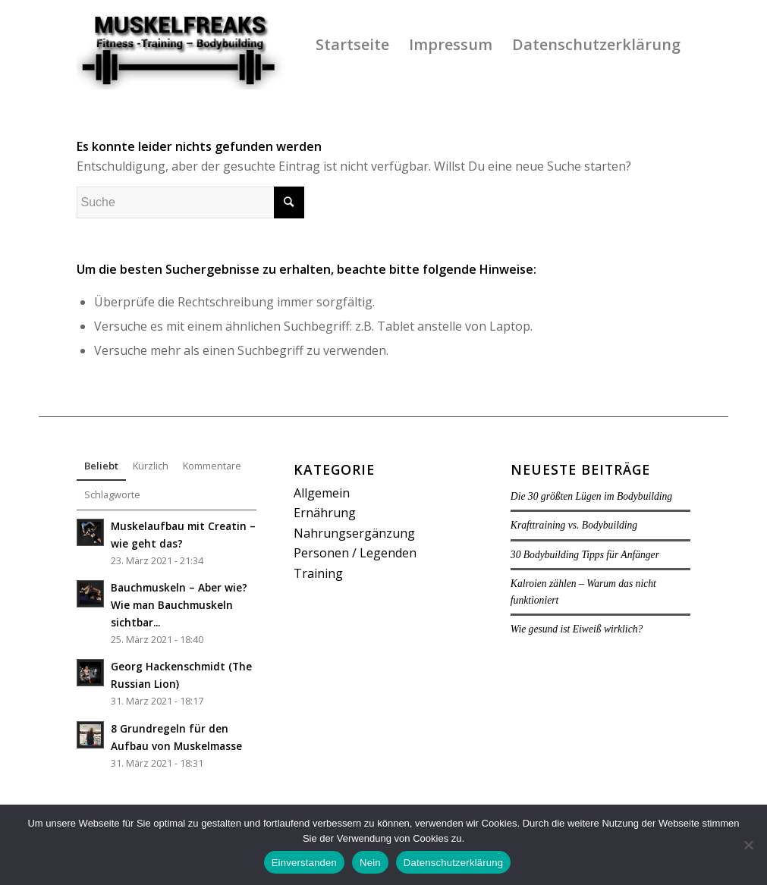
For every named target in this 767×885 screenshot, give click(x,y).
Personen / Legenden (355, 552)
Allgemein (322, 493)
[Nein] (748, 844)
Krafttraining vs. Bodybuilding (574, 525)
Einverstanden (304, 862)
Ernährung (325, 512)
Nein (370, 862)
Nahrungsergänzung (354, 533)
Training (318, 573)
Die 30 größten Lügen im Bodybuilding (591, 496)
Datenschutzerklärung (453, 862)
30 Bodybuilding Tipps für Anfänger (585, 554)
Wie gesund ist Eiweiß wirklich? (577, 629)
